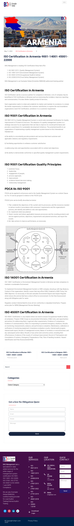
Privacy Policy (33, 521)
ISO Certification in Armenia (24, 51)
